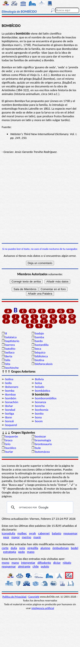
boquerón (11, 436)
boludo (39, 387)
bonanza (40, 402)
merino (26, 537)
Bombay (10, 394)
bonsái (9, 421)
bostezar (40, 436)
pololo (45, 566)
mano (30, 552)
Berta (8, 356)
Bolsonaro (11, 387)
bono (38, 417)
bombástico (42, 391)
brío (7, 444)
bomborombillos (45, 398)
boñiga (9, 413)
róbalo (67, 563)
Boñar (9, 406)
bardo (39, 341)
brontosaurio (43, 444)
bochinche (12, 368)
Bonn (8, 417)
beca (38, 349)
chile (36, 566)
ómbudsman (60, 548)
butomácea (42, 452)
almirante (24, 566)
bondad (10, 410)
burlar (9, 452)
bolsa (38, 383)
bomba (9, 391)
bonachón (11, 402)
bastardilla (41, 345)
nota (22, 548)
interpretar (28, 563)
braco (8, 440)
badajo (39, 333)
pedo (21, 552)
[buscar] (39, 507)
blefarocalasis (43, 364)
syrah (32, 533)
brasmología (43, 440)
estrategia (9, 552)
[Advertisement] (40, 198)
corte (5, 548)
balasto (56, 533)
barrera (10, 345)
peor (6, 537)
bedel (74, 548)
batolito (10, 349)
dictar (57, 563)
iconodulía (8, 533)
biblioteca (41, 356)
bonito (39, 413)
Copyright (33, 596)
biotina (39, 360)
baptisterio (12, 341)
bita (7, 364)
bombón (10, 398)
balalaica (10, 337)
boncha (40, 406)
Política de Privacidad (14, 596)
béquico (40, 352)
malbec (22, 533)
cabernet (43, 533)
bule (38, 448)
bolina (9, 379)
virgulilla (32, 548)
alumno (45, 548)
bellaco (10, 352)
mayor (15, 537)
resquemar (70, 533)
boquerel (11, 425)
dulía (14, 548)
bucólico (10, 448)
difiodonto (44, 563)
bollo (8, 383)
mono (5, 563)
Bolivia (39, 379)
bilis (7, 360)
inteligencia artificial (42, 608)
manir (37, 537)
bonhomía (41, 410)
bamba (39, 337)
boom (39, 421)
